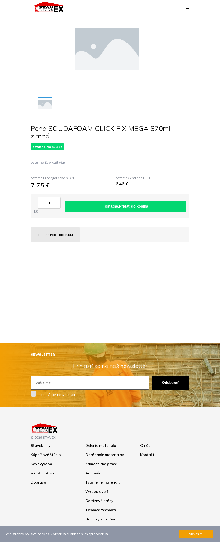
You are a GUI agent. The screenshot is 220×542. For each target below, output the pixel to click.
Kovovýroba (41, 463)
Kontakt (147, 454)
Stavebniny (41, 445)
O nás (145, 445)
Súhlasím (195, 534)
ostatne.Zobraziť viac (48, 162)
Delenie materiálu (100, 445)
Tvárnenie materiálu (102, 482)
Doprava (38, 482)
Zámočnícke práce (101, 463)
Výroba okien (42, 473)
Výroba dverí (96, 491)
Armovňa (93, 473)
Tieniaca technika (100, 509)
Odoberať (170, 383)
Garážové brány (99, 500)
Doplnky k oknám (100, 519)
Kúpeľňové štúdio (46, 454)
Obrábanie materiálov (104, 454)
